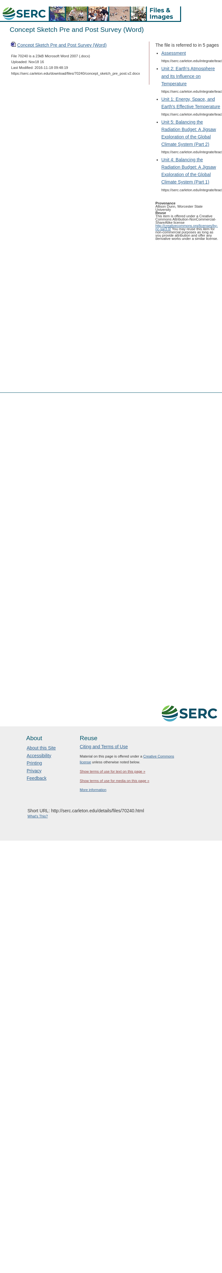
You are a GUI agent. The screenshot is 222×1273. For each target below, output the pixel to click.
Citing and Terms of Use (104, 746)
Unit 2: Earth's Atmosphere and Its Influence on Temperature (188, 76)
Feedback (36, 778)
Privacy (34, 770)
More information (93, 790)
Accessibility (39, 755)
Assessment (173, 53)
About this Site (41, 747)
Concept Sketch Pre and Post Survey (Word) (62, 45)
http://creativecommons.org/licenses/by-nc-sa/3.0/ (186, 227)
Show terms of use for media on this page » (115, 781)
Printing (34, 763)
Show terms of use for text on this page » (112, 771)
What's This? (37, 816)
